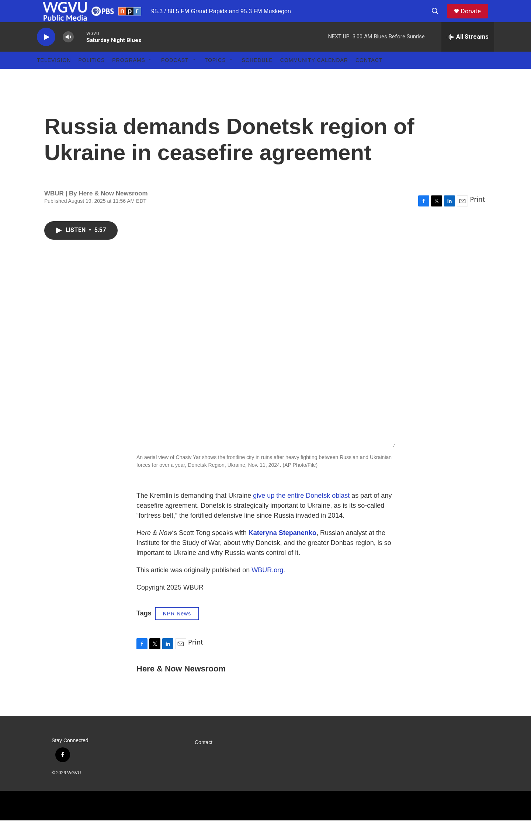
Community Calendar (314, 77)
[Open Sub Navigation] (151, 77)
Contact (369, 77)
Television (54, 77)
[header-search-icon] (438, 19)
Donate (475, 19)
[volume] (68, 53)
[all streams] (467, 53)
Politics (91, 77)
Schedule (257, 77)
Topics (215, 77)
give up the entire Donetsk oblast (301, 512)
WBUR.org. (268, 586)
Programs (128, 77)
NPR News (177, 630)
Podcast (175, 77)
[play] (46, 53)
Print (477, 215)
